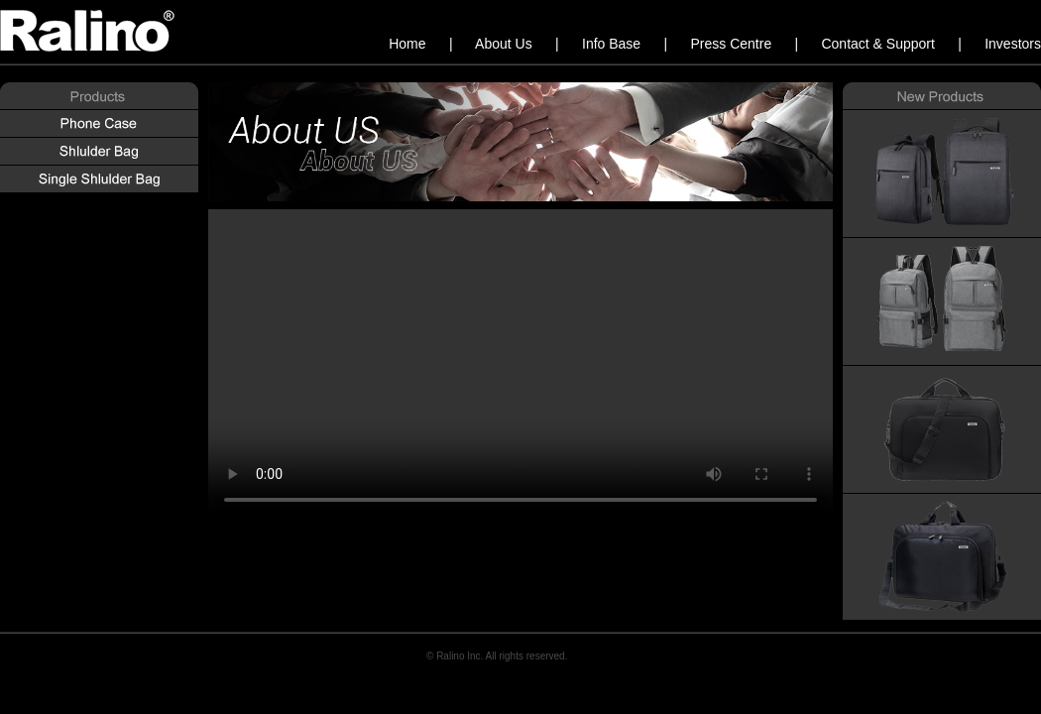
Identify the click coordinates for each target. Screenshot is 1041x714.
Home (409, 44)
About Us (505, 44)
